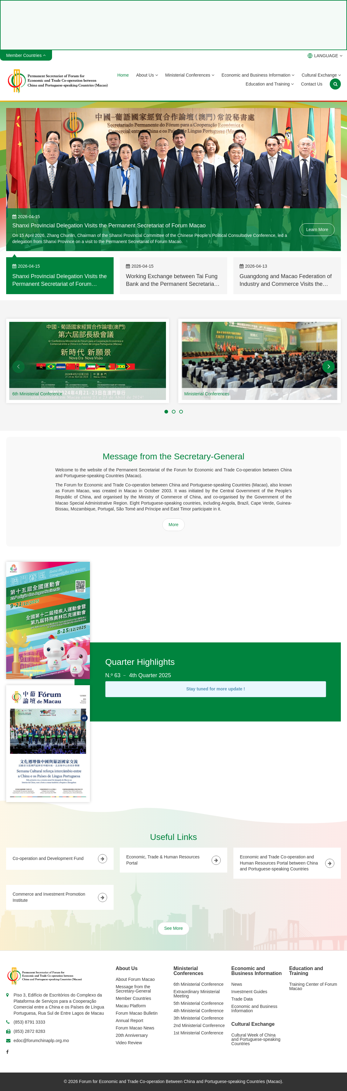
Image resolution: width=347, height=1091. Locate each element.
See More (173, 928)
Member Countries (133, 998)
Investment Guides (249, 991)
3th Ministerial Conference (199, 1018)
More (174, 524)
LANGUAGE (325, 55)
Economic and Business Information (258, 75)
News (236, 984)
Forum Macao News (135, 1027)
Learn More (317, 229)
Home (123, 75)
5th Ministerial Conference (199, 1003)
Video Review (129, 1042)
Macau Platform (131, 1005)
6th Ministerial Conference (37, 393)
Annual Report (129, 1020)
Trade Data (242, 999)
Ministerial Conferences (189, 75)
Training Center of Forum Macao (313, 986)
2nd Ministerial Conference (199, 1025)
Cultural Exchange (321, 75)
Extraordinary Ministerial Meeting (197, 993)
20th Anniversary (132, 1035)
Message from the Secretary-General (133, 988)
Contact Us (311, 84)
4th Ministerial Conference (199, 1010)
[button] (18, 367)
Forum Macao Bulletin (137, 1013)
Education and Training (270, 84)
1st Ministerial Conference (199, 1032)
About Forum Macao (135, 979)
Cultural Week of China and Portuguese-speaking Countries (255, 1039)
